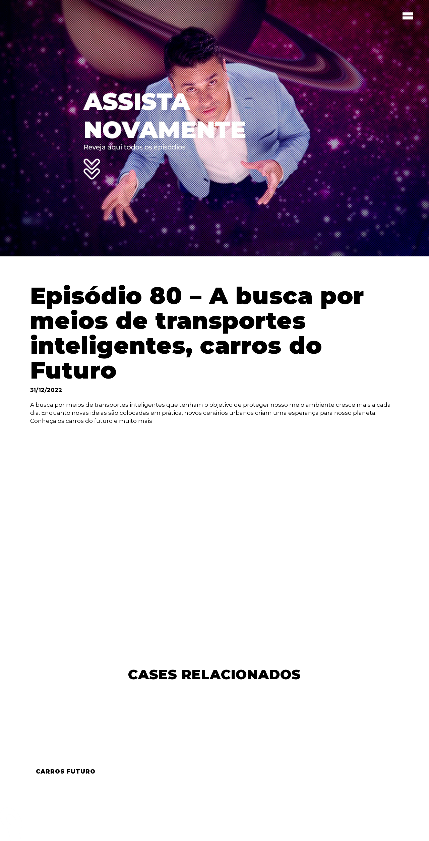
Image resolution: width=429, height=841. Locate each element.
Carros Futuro (66, 771)
